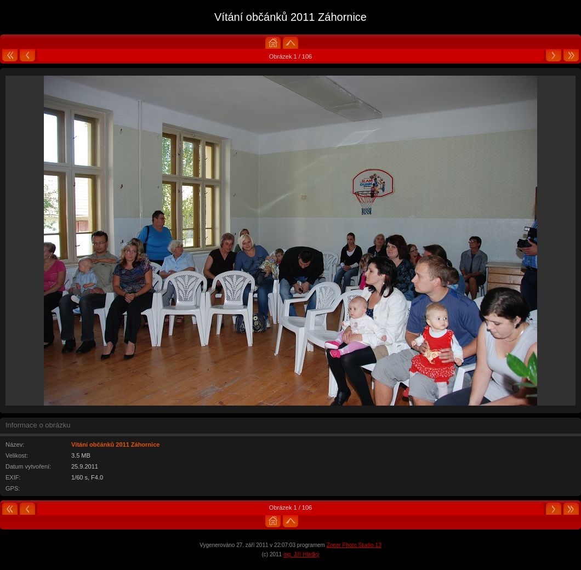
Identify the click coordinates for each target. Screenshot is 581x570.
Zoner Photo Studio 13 (354, 545)
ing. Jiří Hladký (301, 554)
